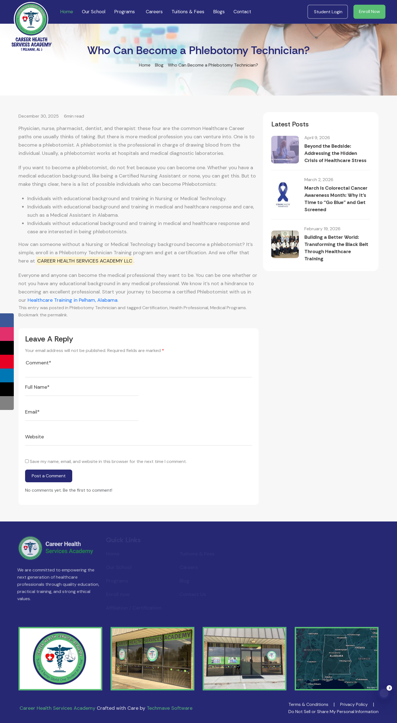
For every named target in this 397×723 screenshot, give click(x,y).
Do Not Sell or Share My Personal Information (333, 711)
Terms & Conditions (308, 704)
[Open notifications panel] (384, 693)
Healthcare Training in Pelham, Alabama (72, 300)
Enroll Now (369, 11)
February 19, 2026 (322, 229)
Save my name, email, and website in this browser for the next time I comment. (108, 461)
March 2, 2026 (318, 179)
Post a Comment (49, 476)
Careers (154, 12)
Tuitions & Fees (187, 12)
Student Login (328, 12)
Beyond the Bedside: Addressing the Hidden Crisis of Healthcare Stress (335, 153)
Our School (93, 12)
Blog (159, 65)
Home (66, 12)
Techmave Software (169, 708)
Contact (242, 12)
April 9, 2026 (317, 138)
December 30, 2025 (38, 116)
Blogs (219, 12)
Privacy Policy (354, 704)
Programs (124, 12)
